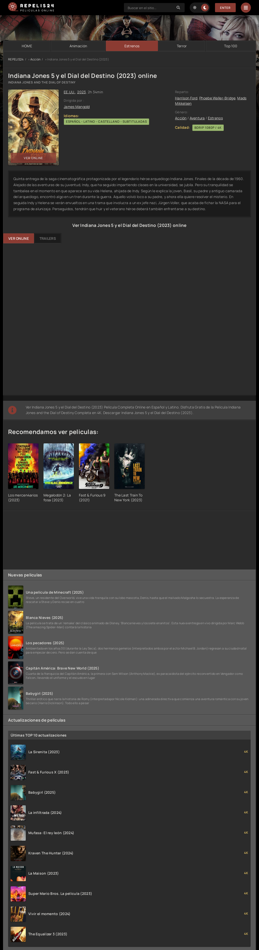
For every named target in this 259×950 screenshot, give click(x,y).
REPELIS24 (16, 59)
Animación (78, 46)
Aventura (197, 118)
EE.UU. (69, 92)
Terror (182, 46)
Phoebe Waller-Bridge (217, 98)
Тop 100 (230, 46)
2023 (81, 92)
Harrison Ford (186, 98)
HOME (27, 46)
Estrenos (131, 46)
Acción (35, 59)
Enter (225, 8)
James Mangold (77, 106)
